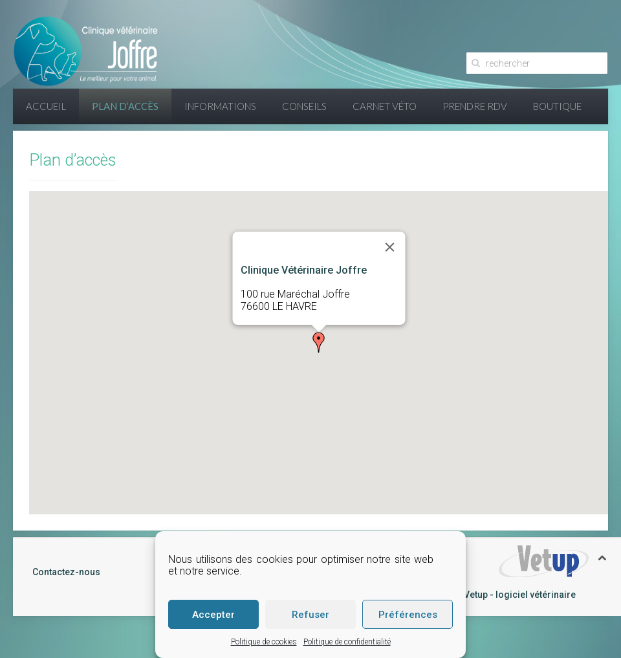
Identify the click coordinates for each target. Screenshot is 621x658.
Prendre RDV (474, 106)
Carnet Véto (385, 106)
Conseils (304, 106)
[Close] (389, 247)
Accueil (46, 106)
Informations (220, 106)
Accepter (213, 614)
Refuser (310, 614)
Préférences (407, 614)
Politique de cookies (264, 641)
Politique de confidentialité (347, 641)
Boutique (557, 106)
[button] (319, 342)
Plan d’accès (125, 106)
